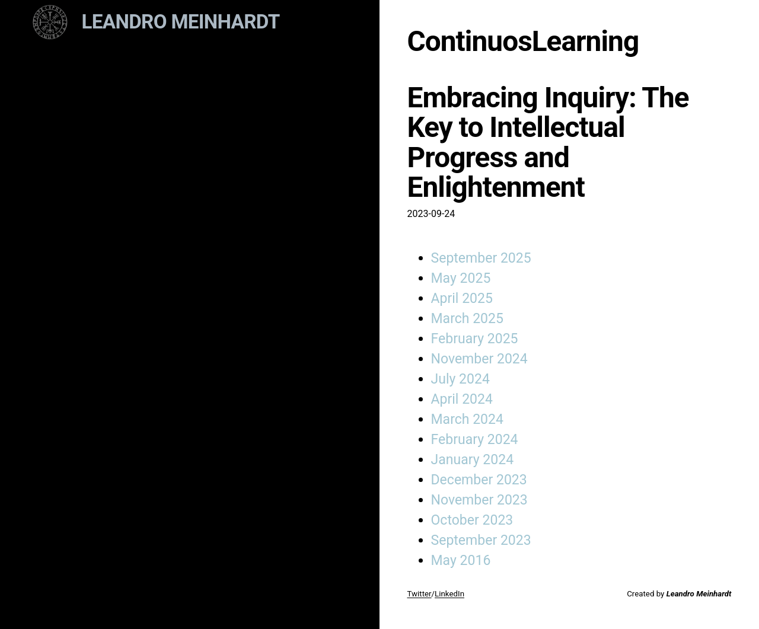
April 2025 (462, 298)
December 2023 (479, 480)
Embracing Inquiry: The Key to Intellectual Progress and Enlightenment (548, 142)
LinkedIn (449, 593)
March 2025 (467, 319)
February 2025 (474, 339)
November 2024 (479, 359)
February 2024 (474, 440)
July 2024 (460, 379)
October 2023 (472, 520)
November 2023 (479, 500)
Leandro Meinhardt (181, 21)
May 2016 (461, 561)
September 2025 (481, 258)
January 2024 (472, 460)
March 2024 (467, 419)
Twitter (419, 593)
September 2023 (481, 540)
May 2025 (461, 278)
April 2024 (462, 399)
